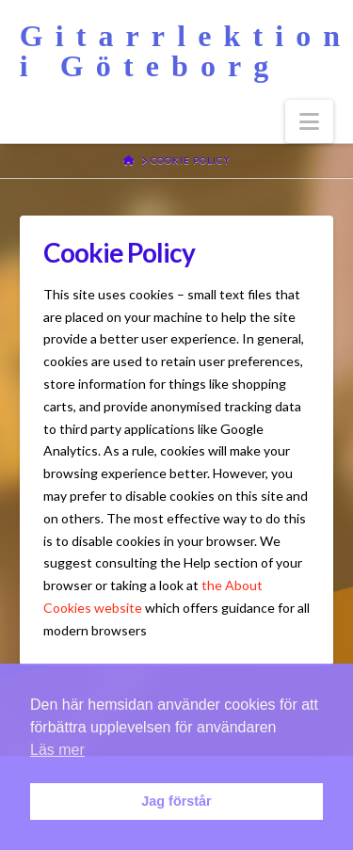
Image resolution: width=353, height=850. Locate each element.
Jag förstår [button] (176, 801)
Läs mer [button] (57, 750)
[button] (309, 121)
